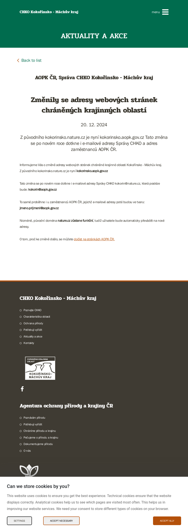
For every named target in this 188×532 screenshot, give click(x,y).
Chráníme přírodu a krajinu (40, 430)
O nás (27, 450)
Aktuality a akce (33, 336)
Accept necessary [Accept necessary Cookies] (61, 520)
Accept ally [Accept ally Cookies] (167, 520)
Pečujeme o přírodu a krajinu (41, 437)
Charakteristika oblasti (37, 316)
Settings (19, 520)
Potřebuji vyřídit (33, 329)
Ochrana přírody (33, 323)
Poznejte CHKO (32, 310)
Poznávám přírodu (34, 417)
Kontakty (29, 343)
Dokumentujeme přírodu (38, 444)
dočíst (78, 239)
